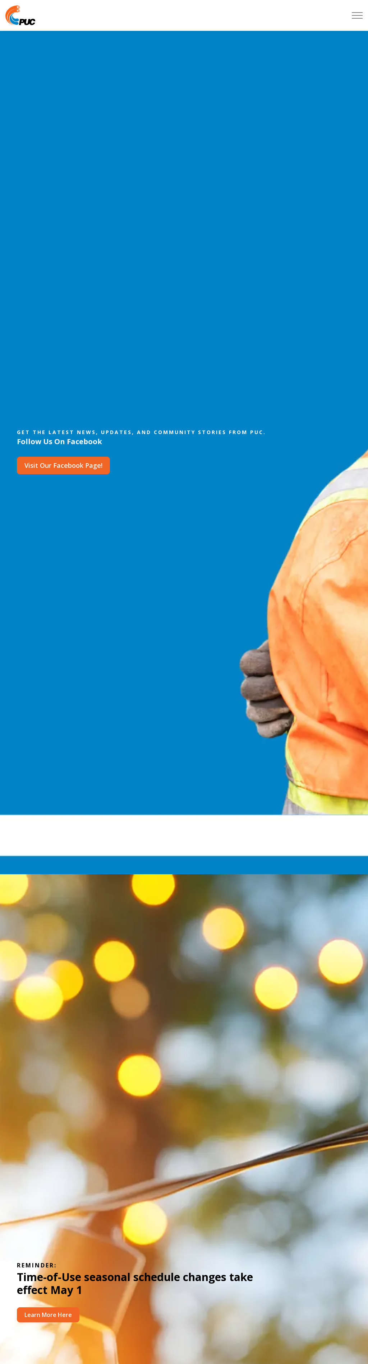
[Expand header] (357, 15)
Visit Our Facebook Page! (63, 465)
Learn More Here (48, 1315)
